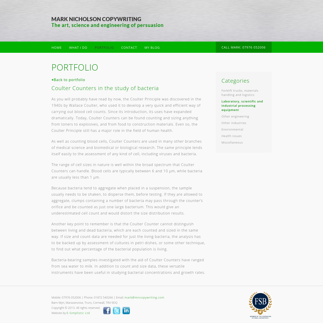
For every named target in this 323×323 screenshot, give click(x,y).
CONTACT (129, 47)
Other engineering (235, 116)
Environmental (233, 129)
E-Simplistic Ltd (78, 313)
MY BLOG (152, 47)
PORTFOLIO (104, 47)
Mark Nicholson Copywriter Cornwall (108, 22)
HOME (57, 47)
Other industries (234, 123)
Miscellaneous (232, 142)
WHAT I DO (78, 47)
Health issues (232, 136)
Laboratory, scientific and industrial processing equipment (242, 105)
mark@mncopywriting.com (144, 297)
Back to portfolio (69, 80)
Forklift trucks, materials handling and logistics (240, 92)
